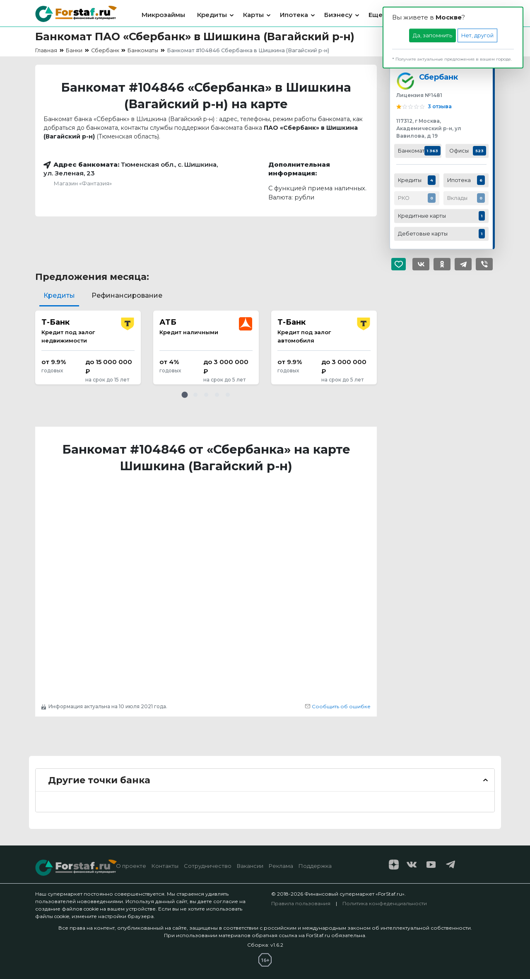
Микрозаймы (163, 15)
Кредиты (212, 15)
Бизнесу (338, 15)
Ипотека (294, 15)
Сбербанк (438, 77)
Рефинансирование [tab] (127, 295)
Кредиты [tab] (59, 295)
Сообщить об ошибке (338, 706)
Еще (376, 15)
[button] (184, 395)
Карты (253, 15)
